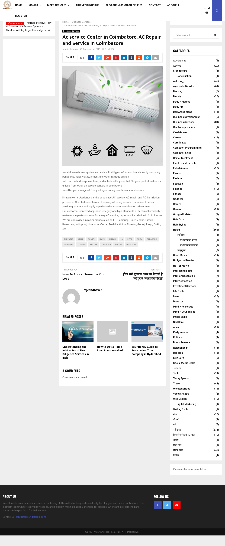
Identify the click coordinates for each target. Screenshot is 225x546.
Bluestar (68, 250)
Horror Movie (181, 276)
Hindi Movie (180, 265)
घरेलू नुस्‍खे (181, 260)
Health (177, 240)
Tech (176, 383)
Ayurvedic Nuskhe (87, 5)
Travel (176, 394)
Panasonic (152, 250)
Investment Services (185, 296)
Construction (184, 86)
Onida (140, 250)
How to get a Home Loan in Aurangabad (110, 359)
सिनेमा (176, 465)
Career (177, 148)
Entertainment (181, 178)
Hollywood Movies (184, 271)
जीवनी (176, 430)
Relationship (180, 358)
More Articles (56, 5)
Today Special (181, 389)
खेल (175, 424)
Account (173, 5)
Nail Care (178, 332)
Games (177, 214)
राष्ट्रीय (175, 450)
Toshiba (82, 255)
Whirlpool (131, 255)
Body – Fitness (181, 112)
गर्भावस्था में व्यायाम (189, 255)
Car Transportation (184, 137)
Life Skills (178, 301)
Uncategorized (181, 399)
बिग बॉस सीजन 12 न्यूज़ (184, 445)
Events (177, 183)
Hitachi (112, 250)
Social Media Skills (184, 373)
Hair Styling (180, 235)
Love (176, 307)
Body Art (178, 117)
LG (122, 250)
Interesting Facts (182, 281)
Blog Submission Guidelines (124, 5)
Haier (102, 250)
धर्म (174, 435)
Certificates (179, 153)
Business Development (186, 127)
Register (21, 15)
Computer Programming (187, 158)
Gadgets (178, 209)
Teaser (177, 378)
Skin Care (178, 368)
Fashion (177, 189)
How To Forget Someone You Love (83, 287)
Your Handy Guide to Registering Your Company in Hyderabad (146, 361)
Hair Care (178, 230)
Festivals (178, 194)
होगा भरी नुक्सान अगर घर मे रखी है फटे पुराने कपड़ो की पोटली (143, 287)
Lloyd (130, 250)
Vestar (93, 255)
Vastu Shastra (181, 404)
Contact (155, 5)
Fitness (177, 204)
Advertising (180, 71)
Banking (177, 101)
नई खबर (177, 440)
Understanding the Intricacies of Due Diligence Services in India (75, 363)
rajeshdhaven (72, 59)
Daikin (80, 250)
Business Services (71, 41)
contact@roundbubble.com (31, 527)
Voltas (118, 255)
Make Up (178, 312)
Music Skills (180, 327)
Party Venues (180, 342)
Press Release (181, 353)
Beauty (177, 107)
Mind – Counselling (184, 322)
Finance (177, 199)
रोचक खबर (178, 460)
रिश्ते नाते (177, 455)
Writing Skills (180, 419)
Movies (33, 5)
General (177, 219)
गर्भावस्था (181, 245)
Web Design (180, 409)
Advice (177, 76)
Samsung (68, 255)
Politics (177, 347)
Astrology (179, 91)
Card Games (180, 143)
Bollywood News (182, 122)
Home (18, 5)
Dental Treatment (183, 168)
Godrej (91, 250)
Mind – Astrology (183, 317)
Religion (178, 363)
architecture (180, 81)
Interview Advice (182, 291)
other (176, 337)
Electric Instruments (184, 173)
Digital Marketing (186, 414)
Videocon (106, 255)
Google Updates (182, 225)
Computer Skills (182, 163)
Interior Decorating (184, 286)
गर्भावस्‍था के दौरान (188, 250)
